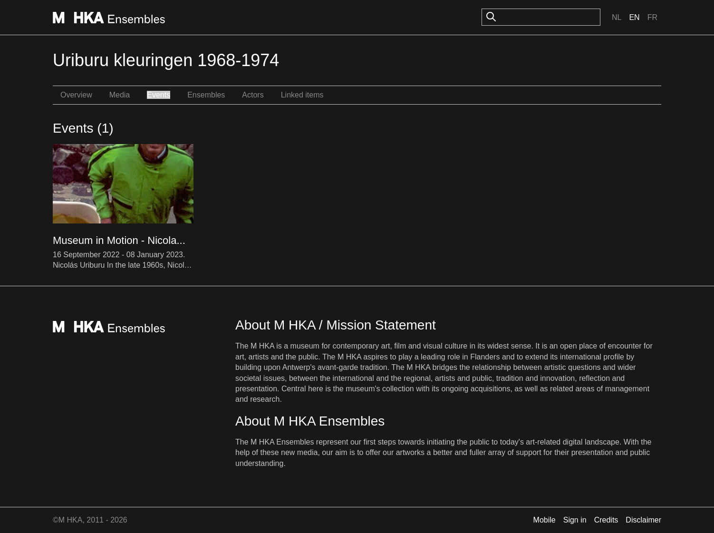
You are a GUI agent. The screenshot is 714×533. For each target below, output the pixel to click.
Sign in (575, 520)
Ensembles (206, 95)
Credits (606, 520)
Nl (616, 17)
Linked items (302, 95)
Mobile (544, 520)
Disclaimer (643, 520)
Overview (76, 95)
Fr (652, 17)
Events (158, 95)
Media (119, 95)
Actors (252, 95)
